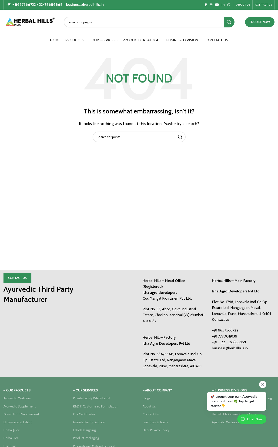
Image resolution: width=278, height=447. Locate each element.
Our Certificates (84, 414)
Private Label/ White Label (91, 398)
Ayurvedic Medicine (17, 398)
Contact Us (17, 278)
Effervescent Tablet (17, 422)
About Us (149, 406)
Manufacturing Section (89, 422)
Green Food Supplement (21, 414)
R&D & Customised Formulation (95, 406)
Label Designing (84, 430)
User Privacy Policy (156, 430)
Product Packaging (86, 438)
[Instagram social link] (211, 5)
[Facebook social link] (205, 5)
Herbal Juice (11, 430)
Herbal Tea (11, 438)
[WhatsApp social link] (228, 5)
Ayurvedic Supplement (19, 406)
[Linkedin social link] (223, 5)
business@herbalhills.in (230, 348)
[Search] (149, 22)
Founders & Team (155, 422)
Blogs (147, 398)
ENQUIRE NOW (260, 22)
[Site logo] (30, 21)
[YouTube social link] (217, 5)
